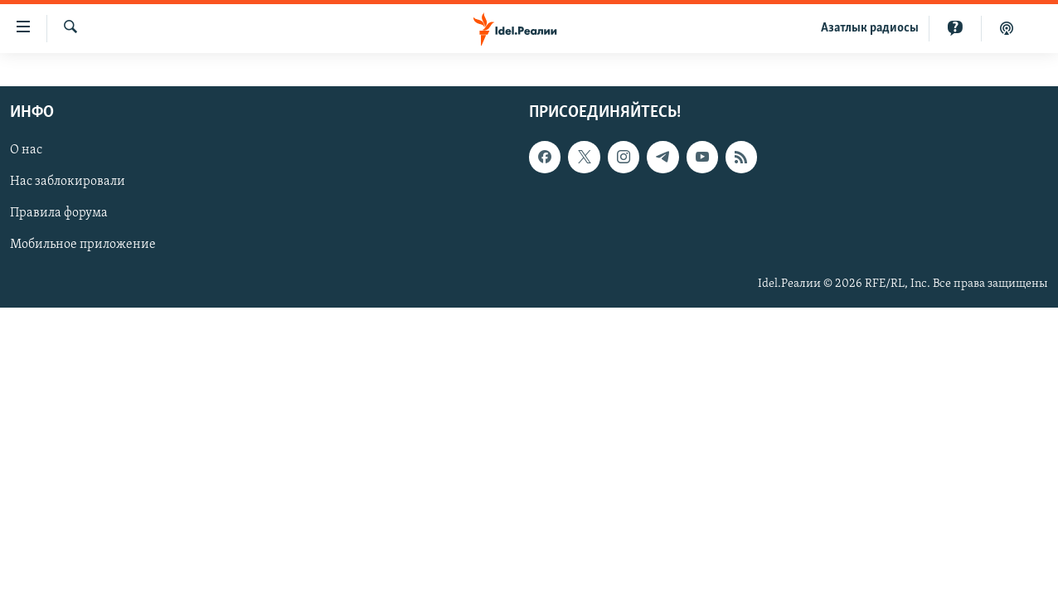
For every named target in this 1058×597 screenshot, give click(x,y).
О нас (26, 150)
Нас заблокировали (67, 181)
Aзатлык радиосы (870, 28)
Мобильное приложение (83, 244)
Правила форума (59, 213)
